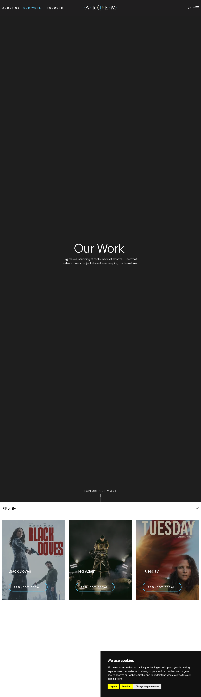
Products (54, 7)
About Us (11, 7)
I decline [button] (126, 686)
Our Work (32, 7)
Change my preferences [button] (147, 686)
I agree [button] (113, 686)
